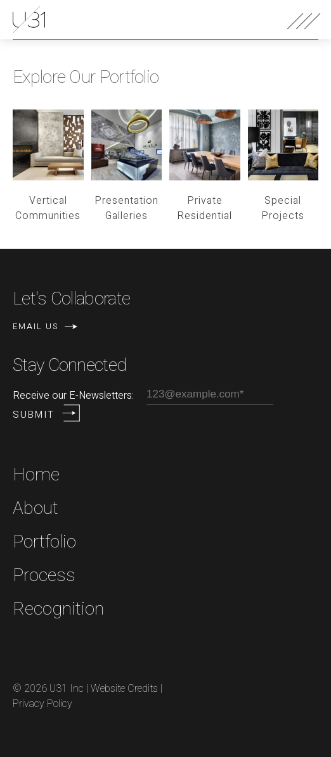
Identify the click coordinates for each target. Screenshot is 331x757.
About (35, 509)
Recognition (58, 609)
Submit (34, 415)
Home (36, 475)
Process (44, 576)
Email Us (45, 326)
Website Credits (124, 688)
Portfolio (44, 542)
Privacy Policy (42, 703)
